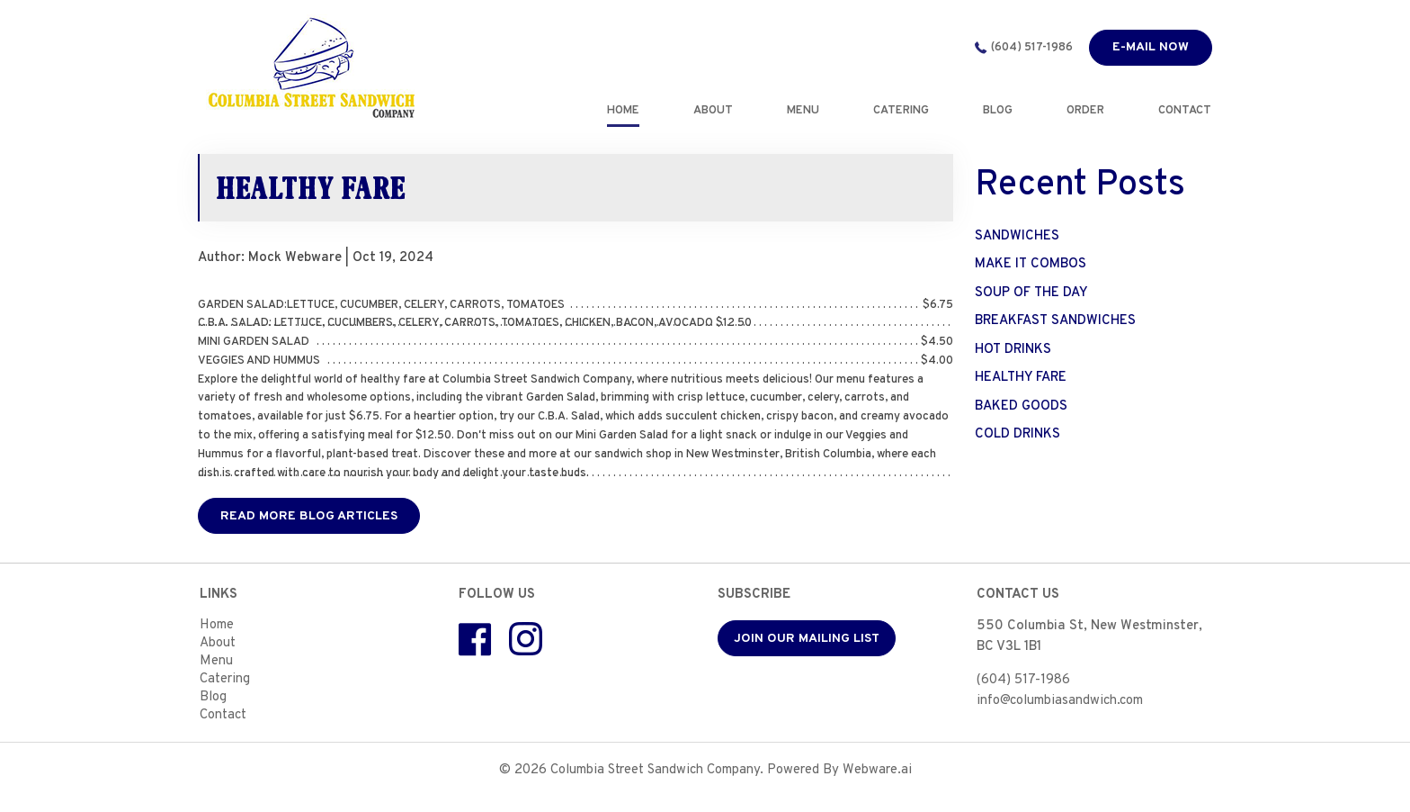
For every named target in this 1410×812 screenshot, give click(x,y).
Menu (216, 661)
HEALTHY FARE (1020, 377)
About (218, 643)
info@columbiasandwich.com (1060, 700)
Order (1086, 111)
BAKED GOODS (1021, 406)
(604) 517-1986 (1032, 48)
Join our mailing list (806, 638)
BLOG (998, 111)
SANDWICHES (1017, 236)
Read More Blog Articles (308, 516)
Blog (213, 697)
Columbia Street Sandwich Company (655, 770)
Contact (223, 715)
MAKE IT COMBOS (1030, 264)
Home (624, 111)
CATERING (902, 111)
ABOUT (714, 111)
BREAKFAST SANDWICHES (1055, 320)
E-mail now (1150, 47)
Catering (225, 679)
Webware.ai (877, 770)
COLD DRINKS (1017, 434)
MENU (804, 111)
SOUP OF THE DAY (1031, 293)
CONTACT (1185, 111)
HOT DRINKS (1013, 349)
